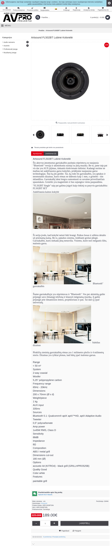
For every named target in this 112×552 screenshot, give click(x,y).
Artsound (44, 503)
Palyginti (78, 531)
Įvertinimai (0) (50, 154)
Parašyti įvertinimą (59, 537)
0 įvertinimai (47, 537)
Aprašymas (37, 154)
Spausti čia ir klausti (45, 494)
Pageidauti (65, 531)
